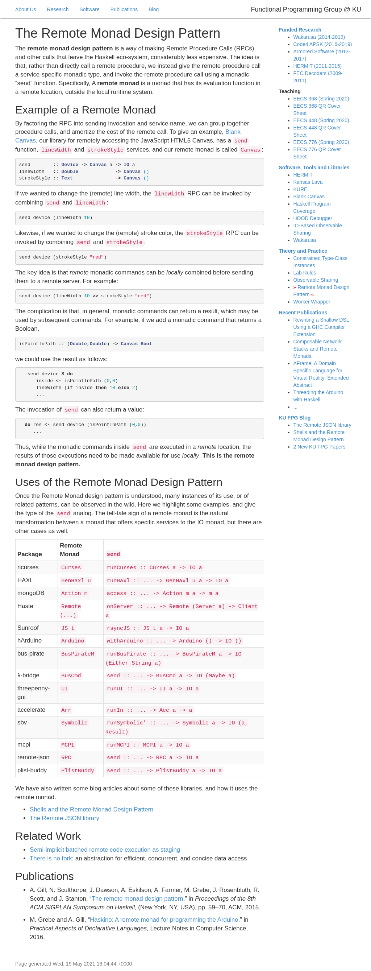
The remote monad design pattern (137, 898)
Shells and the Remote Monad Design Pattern (91, 809)
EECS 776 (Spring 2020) (321, 142)
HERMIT (303, 175)
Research (58, 9)
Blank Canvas (309, 196)
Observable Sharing (315, 280)
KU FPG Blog (295, 418)
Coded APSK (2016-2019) (322, 44)
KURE (300, 189)
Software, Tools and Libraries (314, 167)
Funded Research (300, 30)
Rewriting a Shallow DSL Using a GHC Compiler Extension (321, 327)
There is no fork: (52, 858)
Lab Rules (304, 273)
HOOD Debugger (312, 218)
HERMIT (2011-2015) (317, 66)
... (295, 407)
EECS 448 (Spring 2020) (321, 120)
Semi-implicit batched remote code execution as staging (105, 849)
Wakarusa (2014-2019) (319, 37)
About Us (25, 9)
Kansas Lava (308, 182)
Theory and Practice (303, 251)
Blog (154, 9)
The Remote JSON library (64, 818)
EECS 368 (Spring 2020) (321, 99)
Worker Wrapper (311, 302)
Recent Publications (303, 312)
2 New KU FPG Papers (319, 447)
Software (90, 9)
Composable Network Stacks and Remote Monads (317, 349)
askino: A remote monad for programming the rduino (164, 919)
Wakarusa (304, 240)
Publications (124, 9)
